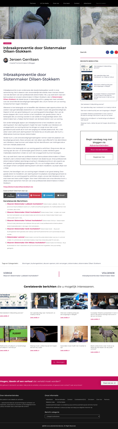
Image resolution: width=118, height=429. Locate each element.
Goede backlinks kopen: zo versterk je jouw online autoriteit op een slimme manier (72, 405)
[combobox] (102, 3)
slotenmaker (73, 263)
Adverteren (87, 3)
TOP (111, 421)
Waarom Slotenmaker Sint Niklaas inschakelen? (26, 243)
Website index (50, 402)
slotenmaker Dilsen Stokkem (90, 263)
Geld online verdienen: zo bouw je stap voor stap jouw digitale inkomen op (69, 407)
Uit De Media (44, 3)
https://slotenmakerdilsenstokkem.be (18, 187)
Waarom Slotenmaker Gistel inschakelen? (24, 212)
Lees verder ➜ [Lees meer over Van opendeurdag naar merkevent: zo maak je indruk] (34, 317)
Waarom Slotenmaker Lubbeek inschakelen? (25, 204)
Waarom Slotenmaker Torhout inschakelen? (24, 220)
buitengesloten (37, 263)
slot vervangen (61, 263)
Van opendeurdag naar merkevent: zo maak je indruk (104, 76)
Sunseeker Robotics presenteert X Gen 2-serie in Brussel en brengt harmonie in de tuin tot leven (104, 96)
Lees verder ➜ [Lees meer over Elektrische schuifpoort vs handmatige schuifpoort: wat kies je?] (4, 350)
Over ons (56, 3)
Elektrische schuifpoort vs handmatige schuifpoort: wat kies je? (98, 119)
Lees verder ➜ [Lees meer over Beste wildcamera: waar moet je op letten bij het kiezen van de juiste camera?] (95, 352)
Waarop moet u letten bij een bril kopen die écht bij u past (98, 124)
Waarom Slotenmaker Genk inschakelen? (23, 229)
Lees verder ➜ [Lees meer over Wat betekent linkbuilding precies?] (4, 316)
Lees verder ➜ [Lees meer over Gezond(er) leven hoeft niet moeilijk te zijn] (64, 350)
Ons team (66, 3)
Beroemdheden (60, 399)
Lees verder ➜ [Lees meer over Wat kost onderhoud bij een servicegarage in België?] (64, 317)
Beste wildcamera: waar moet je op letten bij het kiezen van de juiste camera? (102, 347)
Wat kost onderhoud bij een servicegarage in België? (103, 85)
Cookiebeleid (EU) (80, 399)
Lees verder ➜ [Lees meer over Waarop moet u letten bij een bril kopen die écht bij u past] (34, 350)
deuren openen (49, 263)
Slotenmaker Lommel (15, 237)
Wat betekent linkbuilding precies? (102, 67)
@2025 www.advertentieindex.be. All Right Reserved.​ (59, 426)
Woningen (7, 43)
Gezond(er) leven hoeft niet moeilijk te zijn (73, 346)
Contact (76, 3)
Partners (33, 3)
